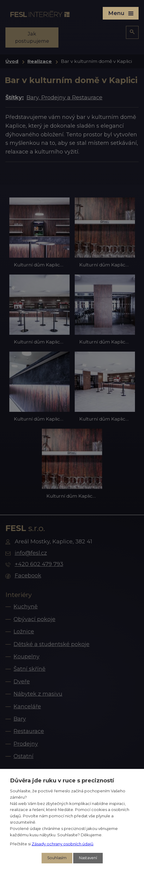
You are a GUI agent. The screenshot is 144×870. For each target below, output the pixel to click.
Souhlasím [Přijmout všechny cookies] (56, 857)
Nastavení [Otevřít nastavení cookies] (88, 857)
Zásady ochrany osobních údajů (62, 843)
